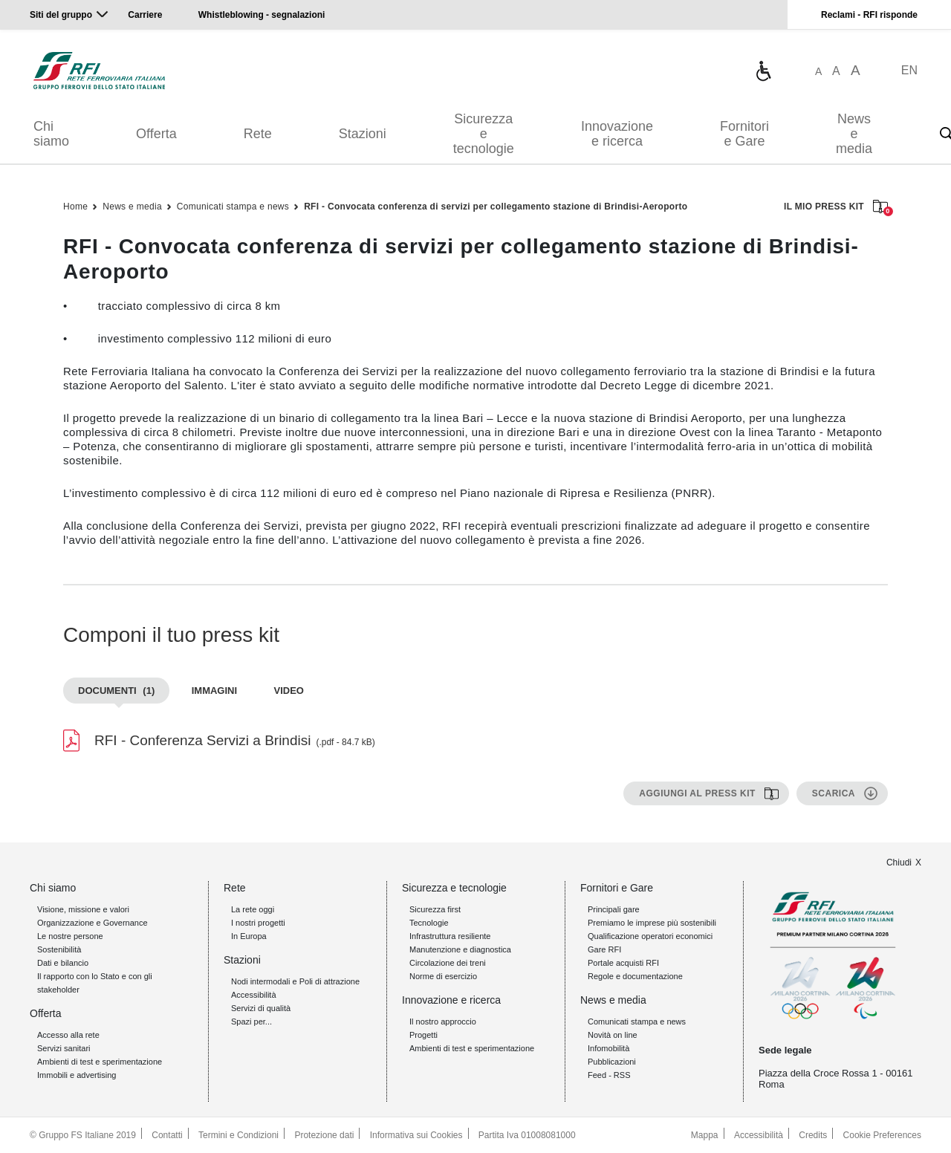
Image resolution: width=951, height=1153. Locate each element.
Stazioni (362, 133)
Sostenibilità (59, 949)
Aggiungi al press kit (697, 793)
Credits (813, 1135)
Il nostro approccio (442, 1021)
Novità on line (612, 1034)
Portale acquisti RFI (623, 962)
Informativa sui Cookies (416, 1135)
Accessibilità (253, 994)
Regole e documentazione (635, 976)
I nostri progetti (258, 922)
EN (909, 70)
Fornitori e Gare (744, 134)
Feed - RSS (609, 1075)
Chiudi (899, 862)
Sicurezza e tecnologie (483, 133)
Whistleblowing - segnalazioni (261, 15)
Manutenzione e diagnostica (460, 949)
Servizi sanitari (64, 1048)
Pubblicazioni (612, 1061)
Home (75, 206)
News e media (854, 133)
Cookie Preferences (882, 1135)
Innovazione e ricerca (617, 134)
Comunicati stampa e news (233, 206)
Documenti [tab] (116, 690)
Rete (258, 133)
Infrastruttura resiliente (449, 936)
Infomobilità (608, 1048)
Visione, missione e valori (83, 909)
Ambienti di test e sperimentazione (99, 1061)
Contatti (167, 1135)
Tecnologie (429, 922)
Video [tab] (289, 690)
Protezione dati (324, 1135)
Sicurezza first (435, 909)
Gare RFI (604, 949)
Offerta (156, 133)
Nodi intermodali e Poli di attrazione (295, 981)
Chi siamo (51, 134)
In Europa (249, 936)
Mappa (704, 1135)
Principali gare (614, 909)
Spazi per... (251, 1021)
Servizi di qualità (261, 1008)
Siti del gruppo (61, 15)
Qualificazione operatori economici (650, 936)
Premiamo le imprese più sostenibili (652, 922)
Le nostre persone (70, 936)
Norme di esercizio (443, 976)
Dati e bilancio (62, 962)
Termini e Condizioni (238, 1135)
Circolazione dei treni (447, 962)
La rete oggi (252, 909)
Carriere (145, 15)
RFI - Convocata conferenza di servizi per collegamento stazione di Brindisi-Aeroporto (495, 206)
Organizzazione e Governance (92, 922)
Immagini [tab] (214, 690)
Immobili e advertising (76, 1075)
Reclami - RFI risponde (869, 15)
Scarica (833, 793)
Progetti (423, 1034)
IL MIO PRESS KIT (836, 207)
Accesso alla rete (68, 1034)
